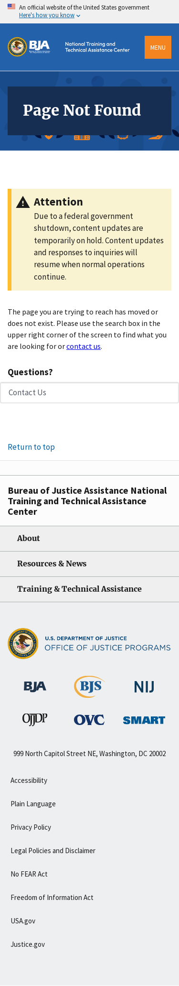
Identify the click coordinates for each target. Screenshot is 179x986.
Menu (158, 47)
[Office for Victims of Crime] (89, 719)
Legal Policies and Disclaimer (53, 850)
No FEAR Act (29, 873)
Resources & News (51, 563)
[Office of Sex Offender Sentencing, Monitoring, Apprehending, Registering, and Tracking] (144, 717)
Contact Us (27, 392)
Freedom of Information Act (52, 897)
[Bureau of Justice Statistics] (89, 693)
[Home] (72, 67)
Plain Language (33, 803)
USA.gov (23, 920)
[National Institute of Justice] (144, 682)
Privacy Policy (31, 827)
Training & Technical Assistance (79, 589)
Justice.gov (28, 944)
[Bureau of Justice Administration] (35, 682)
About (28, 538)
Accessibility (29, 780)
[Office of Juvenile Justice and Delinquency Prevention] (34, 721)
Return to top (31, 447)
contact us (83, 346)
